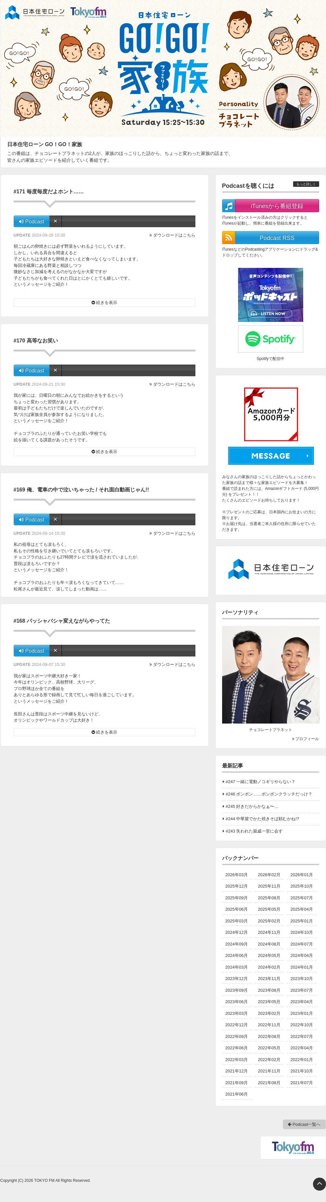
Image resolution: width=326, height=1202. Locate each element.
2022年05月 (269, 1047)
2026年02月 (269, 874)
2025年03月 (236, 921)
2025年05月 (269, 909)
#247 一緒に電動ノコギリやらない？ (261, 781)
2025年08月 (269, 897)
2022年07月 (302, 1036)
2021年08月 (269, 1082)
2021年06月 (236, 1094)
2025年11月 (269, 886)
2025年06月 (236, 909)
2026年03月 (236, 874)
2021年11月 (269, 1071)
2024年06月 (236, 955)
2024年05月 (269, 955)
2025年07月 (302, 897)
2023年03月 (236, 1013)
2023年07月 (302, 990)
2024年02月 (269, 967)
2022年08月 (269, 1036)
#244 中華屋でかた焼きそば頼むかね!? (262, 818)
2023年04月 (302, 1001)
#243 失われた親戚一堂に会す (254, 831)
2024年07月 (302, 944)
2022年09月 (236, 1036)
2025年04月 (302, 909)
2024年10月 (302, 932)
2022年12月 (236, 1024)
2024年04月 (302, 955)
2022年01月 (302, 1059)
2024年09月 (236, 944)
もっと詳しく (306, 184)
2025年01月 (302, 921)
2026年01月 (302, 874)
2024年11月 (269, 932)
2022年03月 (236, 1059)
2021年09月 (236, 1082)
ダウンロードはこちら (174, 235)
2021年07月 (302, 1082)
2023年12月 (236, 978)
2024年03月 (236, 967)
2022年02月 (269, 1059)
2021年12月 (236, 1071)
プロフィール (305, 739)
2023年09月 (236, 990)
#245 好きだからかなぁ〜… (252, 806)
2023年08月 (269, 990)
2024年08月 (269, 944)
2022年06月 (236, 1047)
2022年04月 (302, 1047)
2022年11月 (269, 1024)
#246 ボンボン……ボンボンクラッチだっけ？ (269, 794)
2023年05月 (269, 1001)
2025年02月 (269, 921)
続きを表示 (105, 302)
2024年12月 (236, 932)
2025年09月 (236, 897)
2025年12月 (236, 886)
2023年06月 (236, 1001)
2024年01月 (302, 967)
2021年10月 (302, 1071)
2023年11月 (269, 978)
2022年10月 (302, 1024)
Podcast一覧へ (304, 1124)
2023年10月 (302, 978)
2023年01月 (302, 1013)
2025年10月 (302, 886)
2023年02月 (269, 1013)
